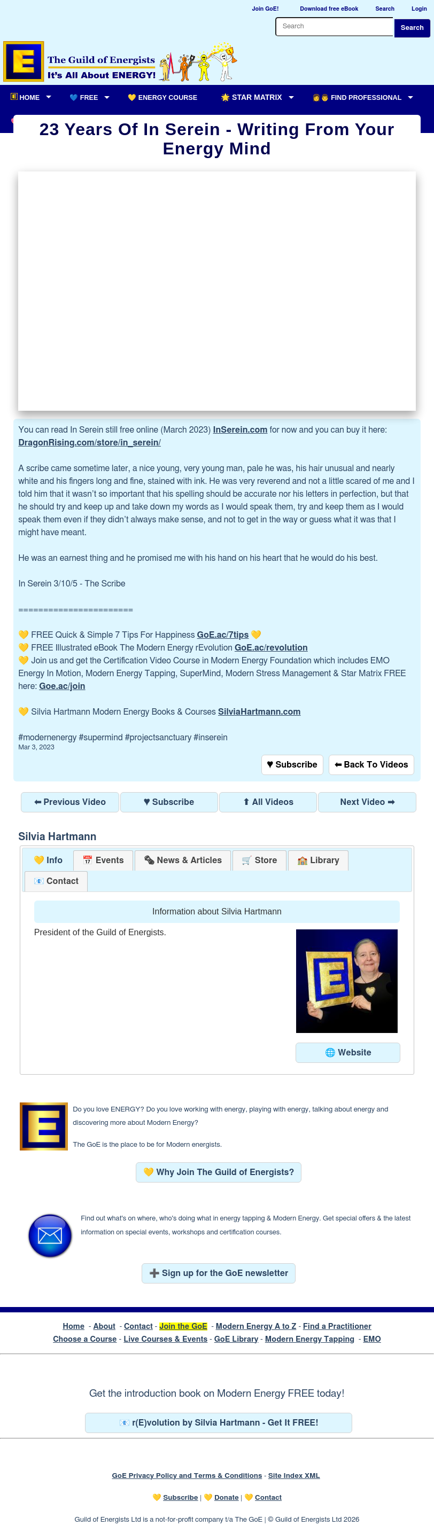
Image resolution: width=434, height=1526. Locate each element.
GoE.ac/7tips (223, 635)
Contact (138, 1326)
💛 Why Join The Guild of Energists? (218, 1172)
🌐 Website (348, 1052)
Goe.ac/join (62, 686)
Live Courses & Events (165, 1339)
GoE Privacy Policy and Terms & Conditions (187, 1476)
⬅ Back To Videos (371, 765)
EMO (372, 1339)
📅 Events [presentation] (102, 860)
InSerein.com (240, 430)
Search (412, 28)
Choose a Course (85, 1339)
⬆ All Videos (268, 802)
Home (73, 1326)
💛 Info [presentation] (48, 860)
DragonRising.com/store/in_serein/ (89, 443)
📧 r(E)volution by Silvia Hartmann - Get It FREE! (219, 1423)
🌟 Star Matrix (251, 97)
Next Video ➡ (367, 802)
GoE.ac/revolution (271, 648)
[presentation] (182, 861)
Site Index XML (294, 1476)
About (104, 1326)
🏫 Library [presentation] (318, 860)
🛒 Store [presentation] (259, 860)
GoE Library (236, 1339)
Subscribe (180, 1497)
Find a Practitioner (337, 1326)
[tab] (48, 860)
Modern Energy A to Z (256, 1326)
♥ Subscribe (292, 765)
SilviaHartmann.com (259, 712)
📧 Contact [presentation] (56, 881)
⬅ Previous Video (70, 802)
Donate (226, 1497)
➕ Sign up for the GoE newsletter (219, 1273)
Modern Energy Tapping (309, 1339)
